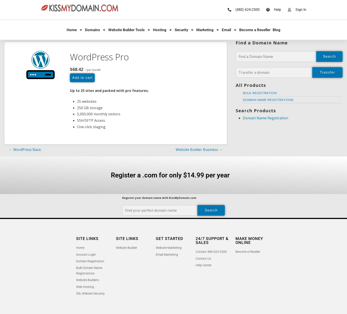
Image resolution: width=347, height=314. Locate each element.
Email (229, 30)
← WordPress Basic (25, 149)
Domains (95, 30)
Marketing (208, 30)
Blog (276, 30)
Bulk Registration (260, 93)
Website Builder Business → (199, 149)
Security (184, 30)
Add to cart (82, 78)
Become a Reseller (254, 30)
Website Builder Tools (129, 30)
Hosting (162, 30)
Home (75, 30)
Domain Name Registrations (268, 99)
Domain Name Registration (265, 118)
